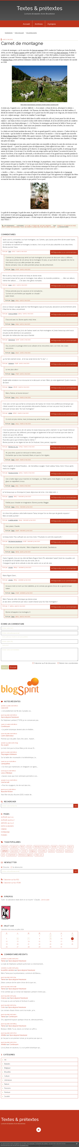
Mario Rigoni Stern (10, 136)
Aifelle (10, 413)
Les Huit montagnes (61, 53)
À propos (52, 24)
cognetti (60, 225)
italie (22, 227)
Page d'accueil (19, 33)
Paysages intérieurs (9, 754)
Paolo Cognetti (19, 53)
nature (70, 847)
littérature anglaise (25, 855)
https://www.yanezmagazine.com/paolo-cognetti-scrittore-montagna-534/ (40, 104)
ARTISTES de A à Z (7, 823)
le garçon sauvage (69, 225)
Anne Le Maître (12, 313)
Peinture (7, 1092)
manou (4, 998)
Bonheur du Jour (13, 447)
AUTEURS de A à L (7, 817)
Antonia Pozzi (7, 60)
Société (7, 1096)
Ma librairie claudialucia (15, 541)
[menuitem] (26, 23)
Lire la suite (45, 900)
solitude (40, 227)
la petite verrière (13, 520)
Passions (48, 225)
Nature (42, 225)
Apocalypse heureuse (10, 717)
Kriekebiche (9, 33)
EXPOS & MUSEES (7, 826)
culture (5, 851)
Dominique (11, 340)
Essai (29, 847)
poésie (51, 851)
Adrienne (11, 363)
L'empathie (5, 764)
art (3, 855)
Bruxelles (7, 1072)
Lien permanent (8, 225)
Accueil (26, 24)
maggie (10, 496)
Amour (62, 847)
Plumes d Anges (13, 473)
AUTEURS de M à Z (7, 820)
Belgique (7, 1068)
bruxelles (42, 851)
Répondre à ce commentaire (64, 252)
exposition (14, 851)
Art (5, 1060)
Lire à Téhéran (6, 773)
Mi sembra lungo (31, 33)
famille (54, 847)
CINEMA (4, 829)
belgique (33, 851)
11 (72, 939)
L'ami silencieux (7, 736)
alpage (34, 227)
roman (24, 851)
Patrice (10, 387)
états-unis (39, 855)
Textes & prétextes (39, 8)
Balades (7, 1064)
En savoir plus (24, 1145)
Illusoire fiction (7, 791)
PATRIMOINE (5, 832)
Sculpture (14, 847)
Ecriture (60, 851)
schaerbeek (11, 855)
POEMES (4, 835)
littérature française (41, 847)
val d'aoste (28, 227)
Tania (12, 269)
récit (3, 227)
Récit (22, 847)
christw (10, 567)
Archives (39, 24)
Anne (10, 285)
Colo (9, 251)
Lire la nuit (5, 782)
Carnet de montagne (22, 43)
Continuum (5, 726)
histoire (4, 847)
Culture (27, 225)
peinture (69, 851)
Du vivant (5, 745)
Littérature (35, 225)
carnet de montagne (13, 227)
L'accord (4, 708)
